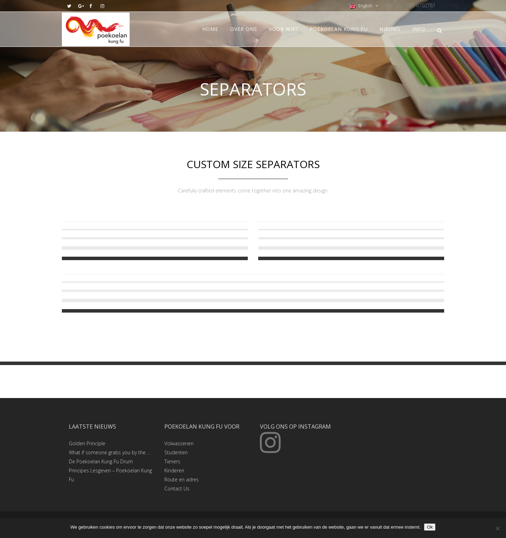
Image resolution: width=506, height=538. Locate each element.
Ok (430, 527)
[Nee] (497, 528)
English (361, 5)
